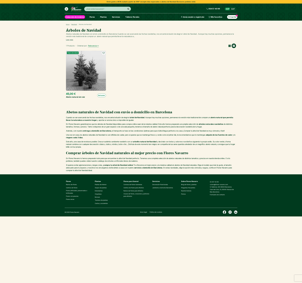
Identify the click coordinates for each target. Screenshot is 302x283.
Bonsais (97, 197)
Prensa (183, 194)
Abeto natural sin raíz (75, 97)
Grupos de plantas (101, 188)
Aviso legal (143, 212)
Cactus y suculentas (101, 203)
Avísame (101, 95)
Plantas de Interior (100, 184)
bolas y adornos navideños (180, 142)
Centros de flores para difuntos (134, 188)
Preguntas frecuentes (188, 188)
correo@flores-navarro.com (219, 184)
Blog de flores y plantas (189, 184)
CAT (233, 9)
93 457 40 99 (214, 182)
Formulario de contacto (217, 194)
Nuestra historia (186, 191)
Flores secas (70, 199)
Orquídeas (98, 194)
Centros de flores (71, 188)
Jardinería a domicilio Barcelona (162, 188)
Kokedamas (99, 191)
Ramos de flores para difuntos (133, 191)
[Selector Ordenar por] (93, 45)
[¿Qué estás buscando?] (128, 9)
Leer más (69, 40)
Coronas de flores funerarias (133, 184)
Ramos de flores (71, 184)
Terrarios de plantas (101, 200)
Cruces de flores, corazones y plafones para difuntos (136, 195)
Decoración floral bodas (160, 184)
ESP (227, 9)
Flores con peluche (72, 196)
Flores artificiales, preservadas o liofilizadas (76, 192)
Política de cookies (156, 212)
